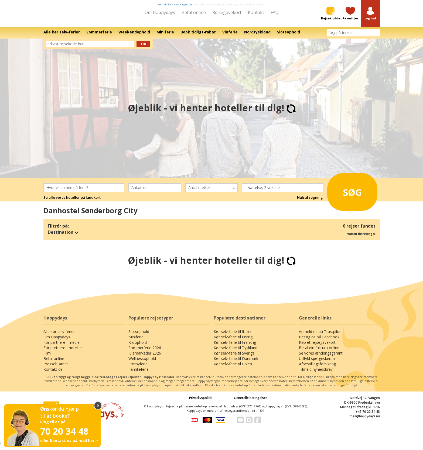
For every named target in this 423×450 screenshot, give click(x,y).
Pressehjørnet (55, 367)
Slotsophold (138, 335)
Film (47, 356)
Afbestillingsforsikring (317, 367)
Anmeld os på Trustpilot (320, 335)
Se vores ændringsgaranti (321, 356)
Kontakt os (53, 373)
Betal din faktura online (319, 351)
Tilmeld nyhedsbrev (316, 373)
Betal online (194, 12)
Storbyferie (138, 367)
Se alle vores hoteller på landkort (72, 201)
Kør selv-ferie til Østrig (233, 340)
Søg (346, 194)
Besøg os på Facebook (319, 340)
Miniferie (136, 340)
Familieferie (138, 373)
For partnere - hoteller (62, 351)
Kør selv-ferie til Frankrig (235, 346)
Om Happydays (160, 12)
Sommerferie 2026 (144, 351)
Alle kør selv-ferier (59, 335)
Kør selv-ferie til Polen (233, 367)
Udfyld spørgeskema (317, 362)
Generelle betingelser (250, 401)
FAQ (275, 12)
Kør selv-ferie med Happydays (175, 4)
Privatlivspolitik (201, 401)
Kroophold (137, 346)
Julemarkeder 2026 (144, 356)
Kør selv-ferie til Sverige (234, 356)
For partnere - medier (62, 346)
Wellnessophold (142, 362)
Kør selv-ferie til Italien (233, 335)
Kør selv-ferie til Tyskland (235, 351)
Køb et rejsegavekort (317, 346)
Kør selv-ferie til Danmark (236, 362)
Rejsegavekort (226, 12)
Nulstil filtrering (361, 237)
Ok (143, 47)
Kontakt (256, 12)
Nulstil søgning (310, 201)
